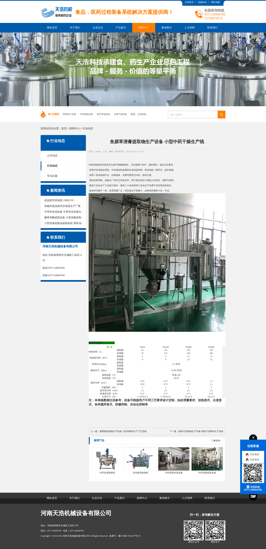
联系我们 (212, 27)
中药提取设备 (86, 114)
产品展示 (121, 27)
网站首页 (52, 27)
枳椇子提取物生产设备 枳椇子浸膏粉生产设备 (200, 431)
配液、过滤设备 (138, 114)
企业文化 (98, 27)
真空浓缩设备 (103, 114)
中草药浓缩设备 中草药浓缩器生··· (63, 211)
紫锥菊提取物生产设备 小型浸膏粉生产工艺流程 (123, 431)
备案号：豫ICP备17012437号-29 (124, 536)
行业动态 (88, 128)
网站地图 (215, 2)
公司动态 (52, 155)
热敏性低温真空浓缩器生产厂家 (62, 206)
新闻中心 (144, 27)
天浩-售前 (254, 454)
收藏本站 (202, 2)
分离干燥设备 (120, 114)
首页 (63, 128)
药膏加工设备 (69, 114)
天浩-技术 (254, 459)
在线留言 (189, 2)
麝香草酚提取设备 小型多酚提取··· (63, 217)
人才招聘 (189, 27)
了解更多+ (216, 440)
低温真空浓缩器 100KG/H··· (59, 200)
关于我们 (75, 27)
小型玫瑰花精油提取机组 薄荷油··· (63, 223)
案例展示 (166, 27)
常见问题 (52, 176)
